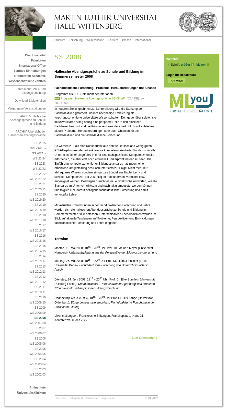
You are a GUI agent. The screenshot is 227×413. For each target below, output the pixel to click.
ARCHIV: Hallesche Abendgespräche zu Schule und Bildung (28, 120)
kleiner (201, 64)
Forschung (76, 40)
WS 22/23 (39, 168)
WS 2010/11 (38, 292)
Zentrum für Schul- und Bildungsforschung (31, 91)
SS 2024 (39, 153)
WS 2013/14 (38, 261)
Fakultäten (38, 60)
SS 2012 (40, 277)
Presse (126, 40)
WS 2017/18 (38, 220)
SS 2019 (40, 204)
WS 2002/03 (38, 374)
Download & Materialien (30, 100)
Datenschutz (76, 398)
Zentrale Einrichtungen (30, 71)
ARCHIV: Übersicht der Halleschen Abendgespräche (27, 133)
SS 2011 (40, 287)
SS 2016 (40, 235)
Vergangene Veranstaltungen (27, 108)
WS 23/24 (39, 158)
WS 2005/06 (38, 343)
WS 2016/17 (38, 230)
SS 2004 (40, 359)
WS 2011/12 (38, 282)
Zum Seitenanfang (144, 338)
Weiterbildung (95, 40)
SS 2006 (40, 338)
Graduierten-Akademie (30, 76)
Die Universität (35, 55)
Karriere (113, 40)
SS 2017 (40, 225)
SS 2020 (40, 194)
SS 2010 (40, 297)
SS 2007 (40, 328)
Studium (59, 40)
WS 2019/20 (38, 199)
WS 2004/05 (38, 354)
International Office (32, 65)
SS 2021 (40, 184)
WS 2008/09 (38, 313)
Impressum (108, 398)
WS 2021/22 (38, 179)
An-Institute (37, 387)
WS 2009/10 (38, 302)
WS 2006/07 (38, 333)
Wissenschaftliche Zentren (27, 81)
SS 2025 (40, 143)
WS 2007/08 (38, 323)
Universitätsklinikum (31, 392)
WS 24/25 (38, 148)
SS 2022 (40, 174)
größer (185, 64)
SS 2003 (40, 369)
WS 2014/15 (38, 251)
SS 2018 (40, 215)
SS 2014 (40, 256)
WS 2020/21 (38, 189)
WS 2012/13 (38, 271)
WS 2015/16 (38, 241)
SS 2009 (40, 307)
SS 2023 (40, 163)
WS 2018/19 (38, 210)
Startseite (60, 398)
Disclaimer (92, 398)
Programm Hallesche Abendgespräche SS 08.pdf (93, 98)
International (143, 40)
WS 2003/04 (38, 364)
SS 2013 (40, 266)
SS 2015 (40, 246)
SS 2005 (40, 349)
